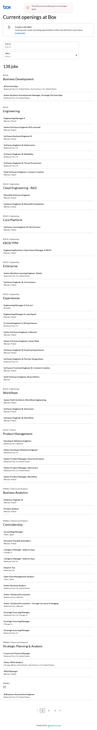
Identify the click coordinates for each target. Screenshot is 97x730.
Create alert (20, 33)
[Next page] (59, 711)
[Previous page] (37, 711)
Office (7, 53)
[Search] (41, 47)
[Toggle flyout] (76, 55)
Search (8, 44)
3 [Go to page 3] (54, 710)
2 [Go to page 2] (48, 710)
